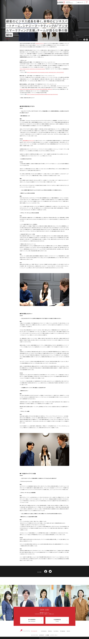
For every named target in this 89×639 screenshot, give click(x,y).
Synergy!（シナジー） (39, 43)
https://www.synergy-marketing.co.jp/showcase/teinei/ (32, 68)
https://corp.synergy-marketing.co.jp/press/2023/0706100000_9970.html (36, 89)
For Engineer (62, 631)
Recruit (68, 631)
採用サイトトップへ (80, 2)
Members (50, 631)
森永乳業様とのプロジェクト (28, 140)
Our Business (43, 631)
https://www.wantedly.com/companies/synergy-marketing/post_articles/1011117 (45, 72)
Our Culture (56, 631)
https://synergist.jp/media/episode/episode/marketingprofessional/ (42, 94)
